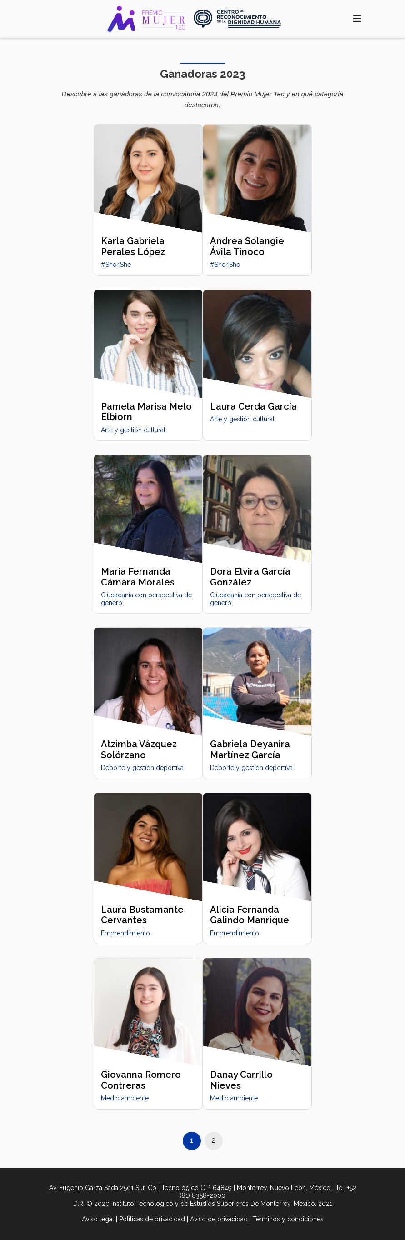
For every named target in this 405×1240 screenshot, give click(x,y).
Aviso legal (98, 1219)
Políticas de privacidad (152, 1219)
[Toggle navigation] (357, 19)
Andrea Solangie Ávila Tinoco (247, 246)
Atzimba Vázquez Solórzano (139, 749)
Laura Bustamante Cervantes (142, 914)
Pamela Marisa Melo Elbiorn (146, 411)
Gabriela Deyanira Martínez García (250, 749)
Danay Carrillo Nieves (241, 1079)
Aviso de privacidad (219, 1219)
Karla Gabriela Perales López (133, 246)
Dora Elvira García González (250, 576)
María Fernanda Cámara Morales (138, 576)
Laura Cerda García (253, 406)
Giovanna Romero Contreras (141, 1079)
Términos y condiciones (288, 1219)
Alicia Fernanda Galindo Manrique (249, 914)
